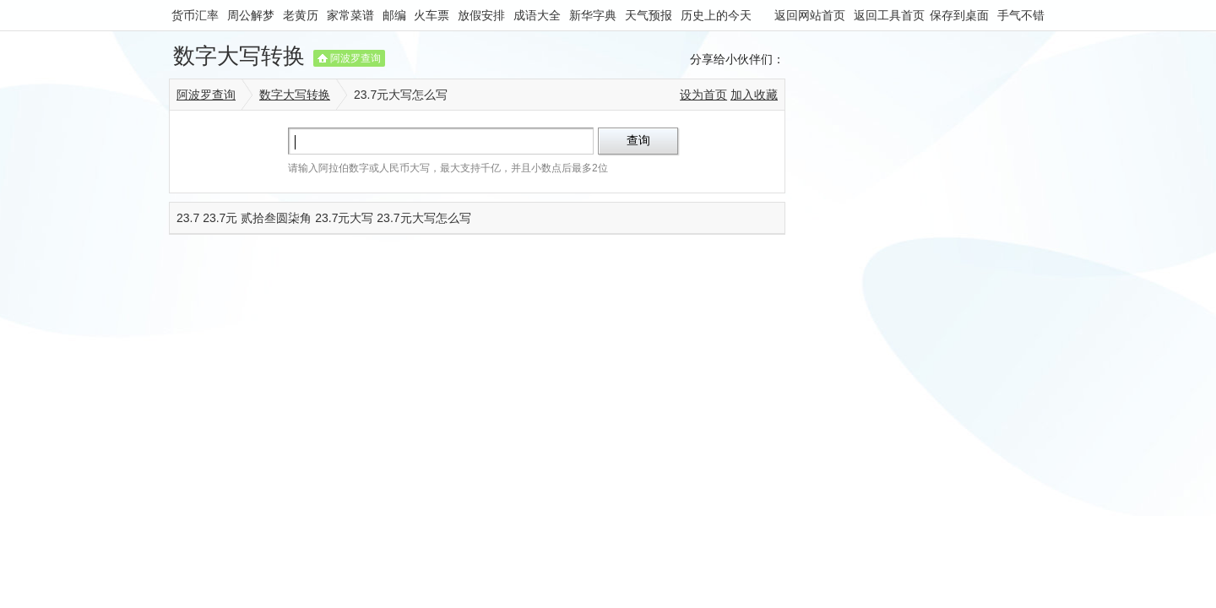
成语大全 (537, 15)
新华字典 (592, 15)
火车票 (431, 15)
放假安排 (481, 15)
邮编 (394, 15)
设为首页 (703, 94)
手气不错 (1021, 15)
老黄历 (300, 15)
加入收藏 (754, 94)
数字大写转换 (239, 55)
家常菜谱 (350, 15)
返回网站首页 (809, 15)
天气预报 (648, 15)
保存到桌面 (959, 15)
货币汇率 (195, 15)
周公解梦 (250, 15)
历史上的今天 (716, 15)
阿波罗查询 (355, 58)
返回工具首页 (889, 15)
